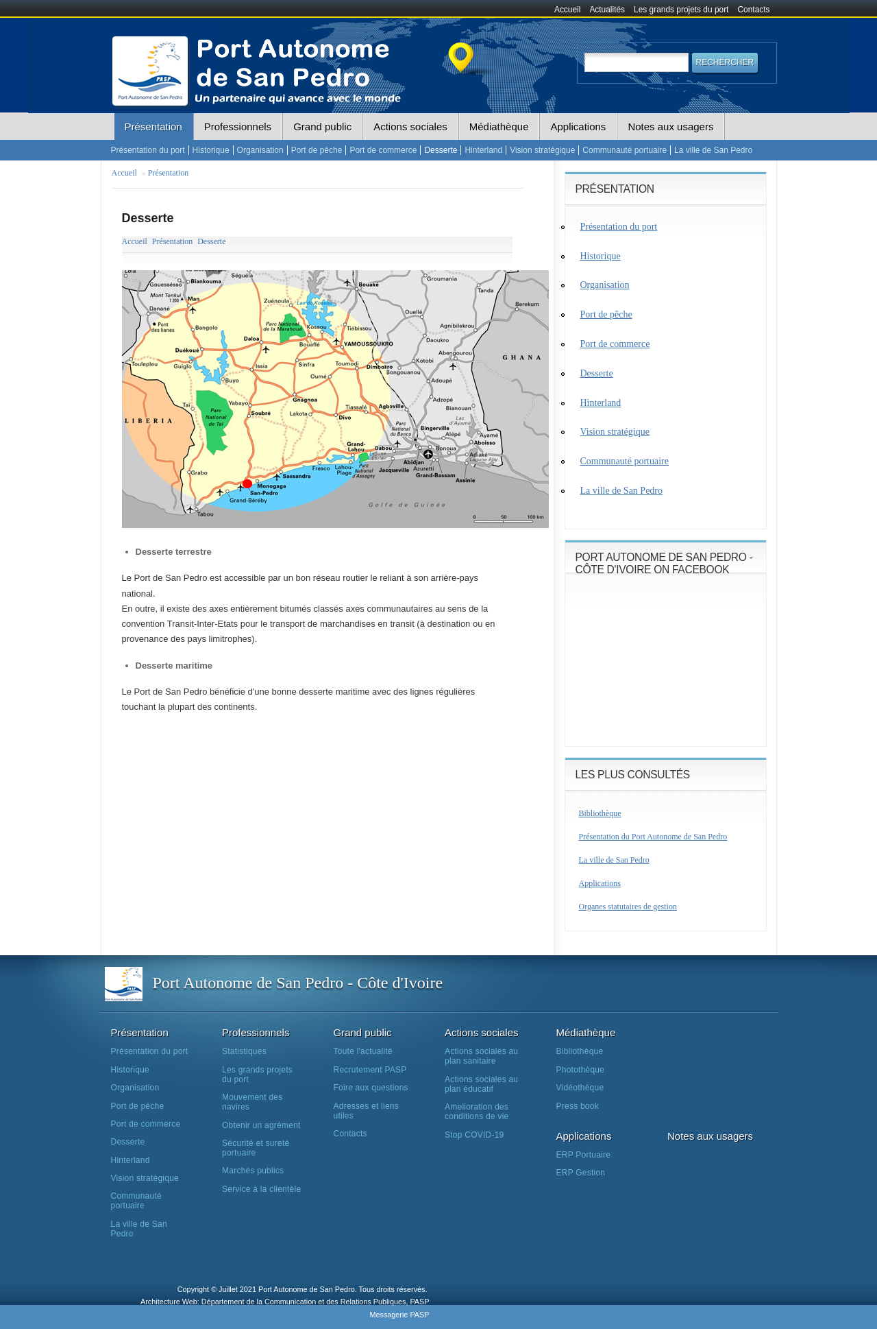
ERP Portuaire (583, 1155)
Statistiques (244, 1051)
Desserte (440, 150)
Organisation (260, 150)
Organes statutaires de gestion (628, 906)
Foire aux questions (371, 1087)
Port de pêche (317, 150)
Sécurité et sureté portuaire (255, 1148)
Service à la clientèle (261, 1189)
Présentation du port (148, 150)
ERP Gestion (581, 1172)
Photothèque (580, 1070)
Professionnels (237, 126)
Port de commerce (383, 150)
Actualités (607, 9)
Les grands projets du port (681, 9)
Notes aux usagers (670, 126)
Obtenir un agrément (261, 1125)
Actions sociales (410, 126)
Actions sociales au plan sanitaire (481, 1056)
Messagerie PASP (399, 1314)
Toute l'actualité (363, 1051)
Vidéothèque (580, 1087)
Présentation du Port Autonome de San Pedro (653, 836)
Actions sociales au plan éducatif (481, 1084)
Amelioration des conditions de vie (476, 1111)
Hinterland (483, 150)
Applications (578, 126)
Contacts (754, 9)
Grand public (322, 126)
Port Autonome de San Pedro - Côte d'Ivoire (298, 983)
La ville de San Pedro (713, 150)
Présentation (153, 126)
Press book (577, 1106)
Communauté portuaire (624, 150)
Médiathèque (499, 126)
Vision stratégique (542, 150)
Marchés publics (253, 1170)
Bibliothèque (600, 813)
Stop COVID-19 (474, 1135)
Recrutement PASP (370, 1070)
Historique (211, 150)
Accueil (567, 9)
